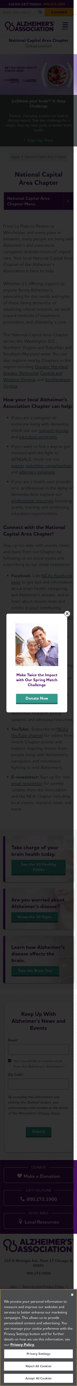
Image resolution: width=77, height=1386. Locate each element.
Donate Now (38, 730)
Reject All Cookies (38, 1366)
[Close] (72, 1295)
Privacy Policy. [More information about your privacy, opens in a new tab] (22, 1345)
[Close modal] (71, 642)
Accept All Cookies (38, 1379)
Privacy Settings (38, 1354)
